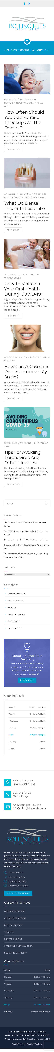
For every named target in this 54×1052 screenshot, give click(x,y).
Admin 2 (27, 99)
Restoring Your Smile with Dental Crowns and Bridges (26, 540)
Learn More (27, 680)
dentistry (9, 103)
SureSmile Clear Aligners (19, 946)
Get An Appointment (18, 893)
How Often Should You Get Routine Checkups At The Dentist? (24, 120)
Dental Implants (25, 197)
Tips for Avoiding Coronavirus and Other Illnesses (22, 457)
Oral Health (13, 621)
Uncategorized (12, 278)
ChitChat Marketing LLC (38, 1039)
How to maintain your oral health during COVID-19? (23, 289)
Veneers (9, 932)
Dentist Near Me (18, 1044)
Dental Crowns (13, 939)
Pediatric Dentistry (15, 953)
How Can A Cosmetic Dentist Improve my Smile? (27, 372)
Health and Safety (26, 103)
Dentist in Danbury (34, 1044)
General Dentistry (14, 911)
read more (13, 149)
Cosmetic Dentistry (17, 593)
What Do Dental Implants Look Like (24, 206)
